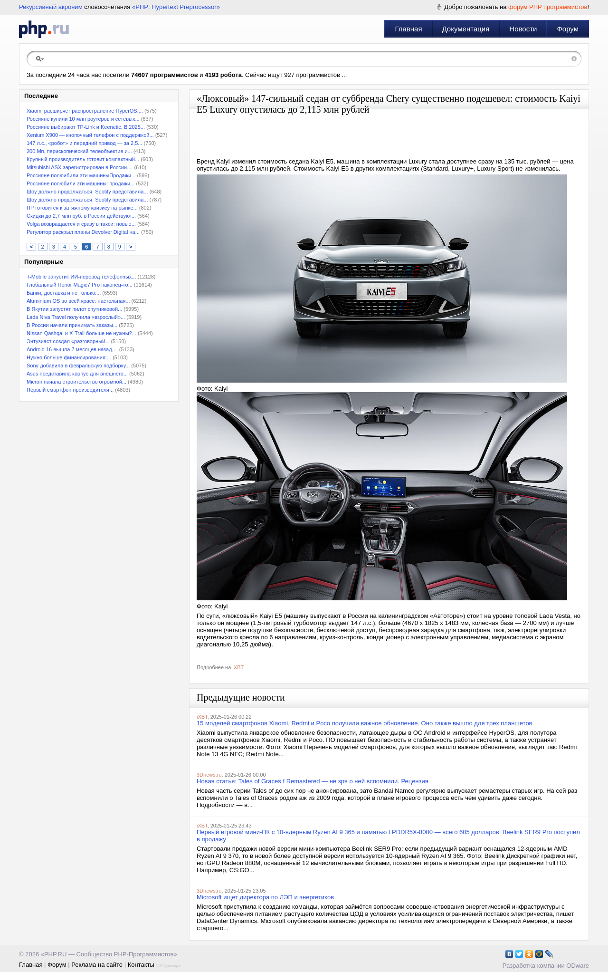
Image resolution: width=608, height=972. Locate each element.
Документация (466, 29)
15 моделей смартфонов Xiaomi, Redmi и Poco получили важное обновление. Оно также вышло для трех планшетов (364, 723)
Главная (408, 29)
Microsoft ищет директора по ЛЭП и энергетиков (265, 897)
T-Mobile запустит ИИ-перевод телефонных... (81, 276)
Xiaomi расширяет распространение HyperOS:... (85, 111)
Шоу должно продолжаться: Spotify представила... (87, 191)
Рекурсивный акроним (51, 6)
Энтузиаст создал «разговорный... (68, 341)
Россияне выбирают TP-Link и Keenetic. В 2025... (86, 127)
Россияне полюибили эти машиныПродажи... (81, 175)
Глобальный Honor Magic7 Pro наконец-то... (80, 285)
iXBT (238, 667)
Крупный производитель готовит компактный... (83, 159)
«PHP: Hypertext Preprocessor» (176, 6)
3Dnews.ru (209, 775)
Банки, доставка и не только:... (64, 293)
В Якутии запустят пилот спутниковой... (74, 309)
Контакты (141, 964)
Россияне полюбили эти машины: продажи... (80, 183)
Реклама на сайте (97, 964)
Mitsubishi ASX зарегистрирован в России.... (80, 167)
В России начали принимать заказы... (72, 325)
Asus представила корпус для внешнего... (77, 373)
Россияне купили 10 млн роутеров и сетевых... (83, 119)
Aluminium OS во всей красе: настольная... (78, 301)
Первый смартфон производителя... (70, 390)
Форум (568, 29)
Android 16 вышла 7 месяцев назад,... (72, 349)
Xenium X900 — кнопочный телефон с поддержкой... (90, 135)
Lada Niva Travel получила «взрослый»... (76, 317)
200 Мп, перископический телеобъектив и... (79, 151)
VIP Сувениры (168, 965)
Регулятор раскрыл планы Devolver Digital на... (83, 232)
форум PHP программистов (547, 6)
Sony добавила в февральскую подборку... (78, 365)
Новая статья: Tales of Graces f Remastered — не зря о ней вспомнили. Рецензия (312, 781)
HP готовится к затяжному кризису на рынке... (82, 208)
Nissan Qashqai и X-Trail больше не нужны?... (81, 333)
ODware (577, 965)
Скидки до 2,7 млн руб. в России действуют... (81, 216)
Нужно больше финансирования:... (69, 357)
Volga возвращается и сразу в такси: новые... (81, 224)
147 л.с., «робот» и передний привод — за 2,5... (84, 143)
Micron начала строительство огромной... (76, 382)
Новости (523, 29)
